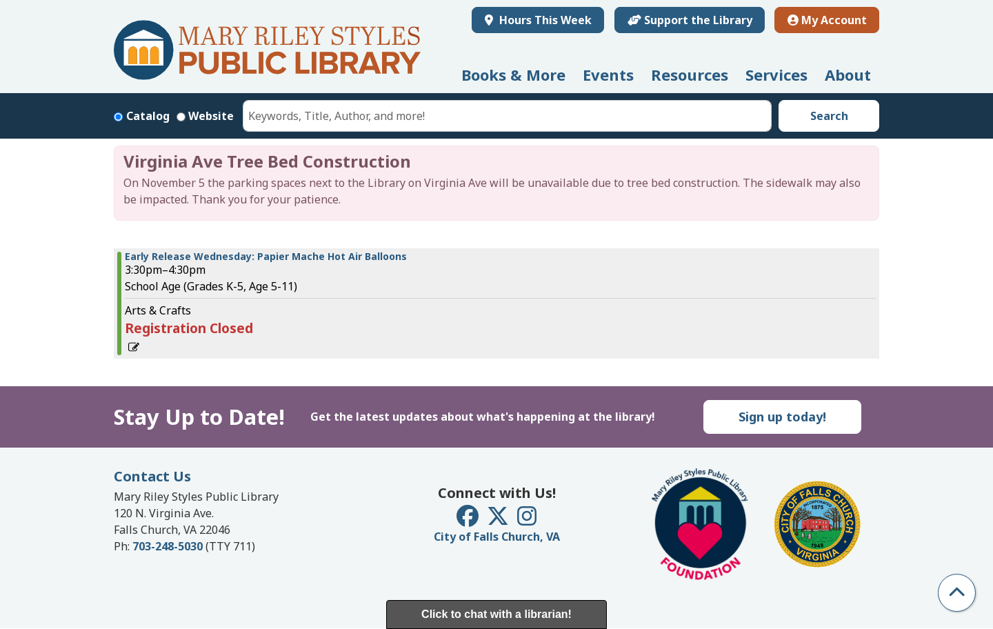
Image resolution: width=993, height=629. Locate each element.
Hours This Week (544, 20)
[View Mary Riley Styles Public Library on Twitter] (499, 520)
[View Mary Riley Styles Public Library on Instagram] (526, 520)
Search (829, 115)
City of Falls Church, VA (497, 536)
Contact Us (152, 476)
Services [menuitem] (776, 74)
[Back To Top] (957, 593)
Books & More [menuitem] (513, 74)
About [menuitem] (848, 74)
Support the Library (690, 20)
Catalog (148, 115)
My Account (827, 20)
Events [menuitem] (608, 74)
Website (211, 115)
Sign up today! (782, 416)
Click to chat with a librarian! (496, 614)
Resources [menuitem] (689, 74)
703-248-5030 (167, 546)
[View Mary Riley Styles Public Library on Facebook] (469, 520)
